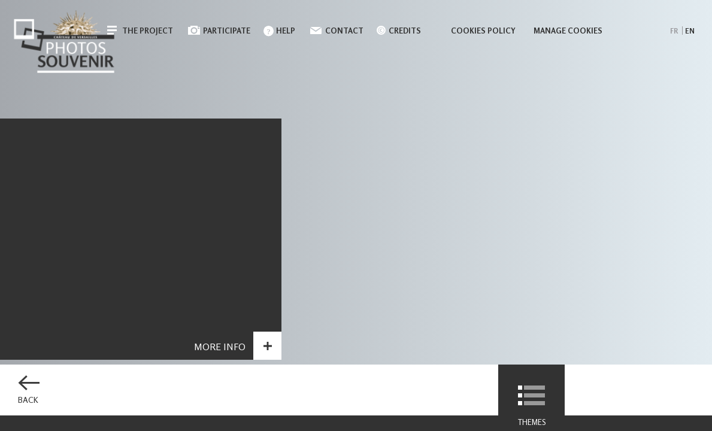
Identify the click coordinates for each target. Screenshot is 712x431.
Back (28, 400)
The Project (147, 30)
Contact (344, 30)
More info (220, 348)
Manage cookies (568, 30)
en (690, 30)
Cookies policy (483, 30)
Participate (226, 30)
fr (674, 30)
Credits (405, 30)
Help (285, 30)
